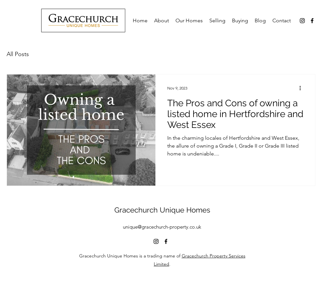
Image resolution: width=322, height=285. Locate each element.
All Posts (18, 54)
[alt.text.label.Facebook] (312, 20)
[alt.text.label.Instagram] (302, 20)
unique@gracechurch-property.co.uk (162, 227)
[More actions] (302, 88)
